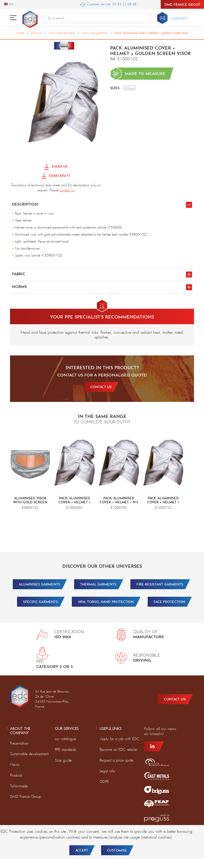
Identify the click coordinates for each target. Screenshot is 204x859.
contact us (67, 190)
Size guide (63, 760)
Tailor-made (19, 786)
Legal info (107, 771)
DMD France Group (182, 4)
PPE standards (65, 749)
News (15, 764)
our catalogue (65, 738)
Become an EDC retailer (118, 749)
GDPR (104, 781)
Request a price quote (116, 760)
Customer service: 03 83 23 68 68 (108, 4)
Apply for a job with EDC (119, 738)
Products (16, 775)
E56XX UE (56, 167)
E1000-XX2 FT (56, 176)
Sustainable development (29, 753)
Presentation (19, 743)
